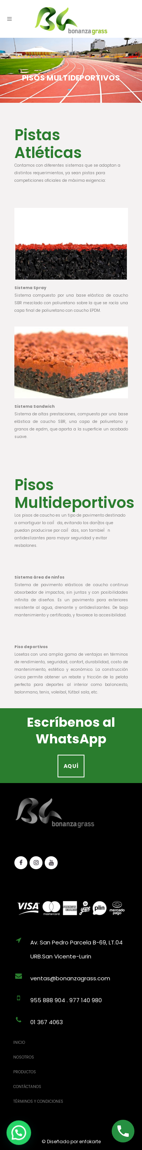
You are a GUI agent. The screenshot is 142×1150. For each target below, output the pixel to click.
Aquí (71, 766)
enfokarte (90, 1141)
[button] (11, 1135)
